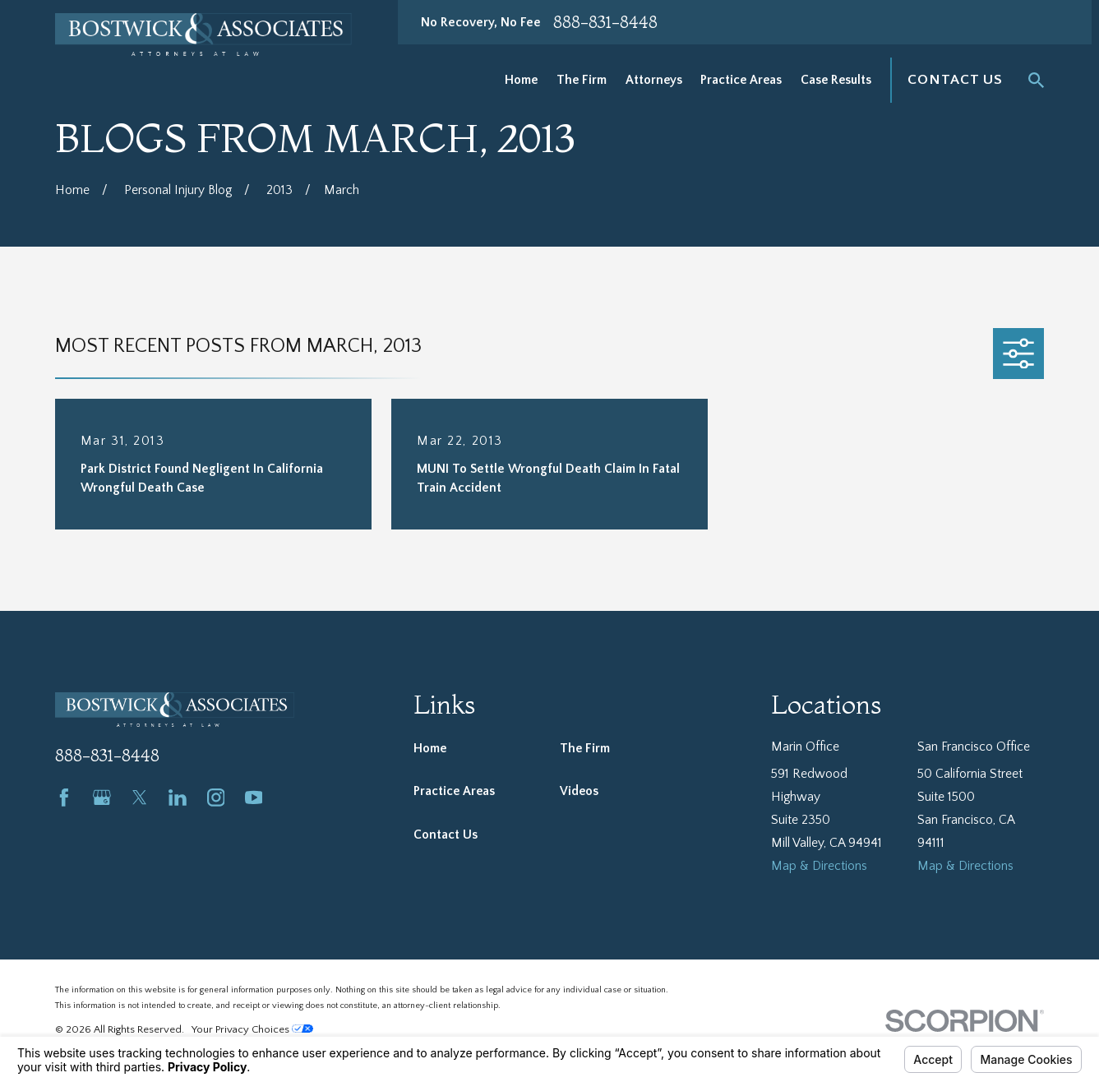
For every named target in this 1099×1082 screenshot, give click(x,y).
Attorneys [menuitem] (654, 80)
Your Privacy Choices (252, 1029)
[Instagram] (216, 797)
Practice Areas (454, 791)
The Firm (585, 749)
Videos (579, 791)
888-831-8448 (605, 22)
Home (429, 749)
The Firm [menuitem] (581, 80)
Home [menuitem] (521, 80)
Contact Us (955, 80)
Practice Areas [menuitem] (741, 80)
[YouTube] (254, 797)
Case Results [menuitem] (836, 80)
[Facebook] (64, 797)
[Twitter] (140, 797)
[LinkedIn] (178, 797)
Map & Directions (819, 866)
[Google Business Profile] (102, 797)
